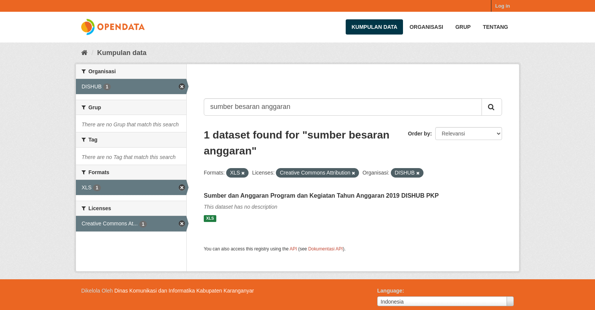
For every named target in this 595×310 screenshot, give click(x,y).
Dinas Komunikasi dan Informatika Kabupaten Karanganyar (184, 291)
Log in (502, 6)
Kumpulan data (374, 27)
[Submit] (492, 107)
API (293, 249)
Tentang (495, 27)
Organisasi (426, 27)
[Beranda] (84, 53)
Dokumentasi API (325, 249)
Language (389, 291)
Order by (419, 134)
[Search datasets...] (343, 107)
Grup (463, 27)
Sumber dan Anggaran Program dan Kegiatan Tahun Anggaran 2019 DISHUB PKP (321, 195)
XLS (210, 218)
